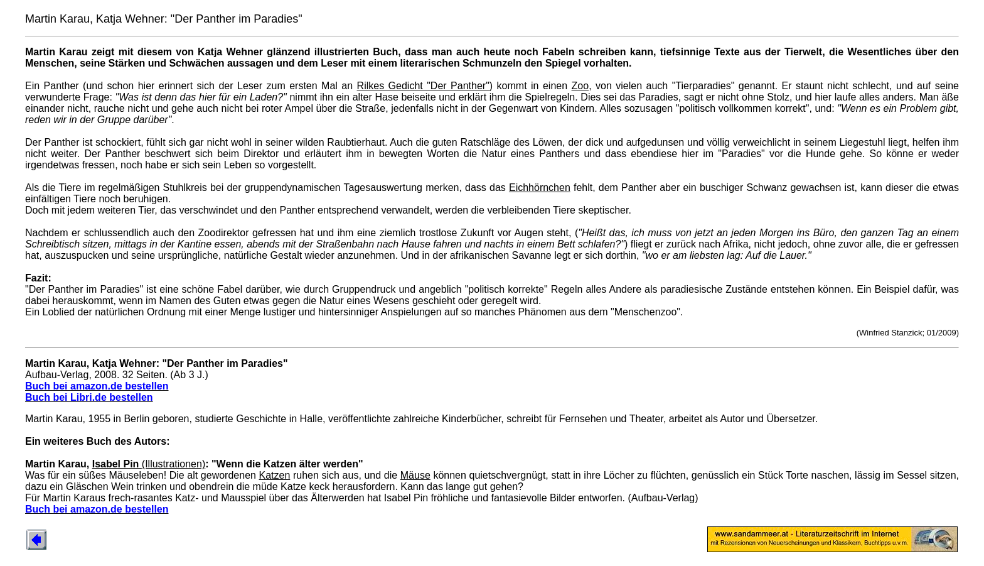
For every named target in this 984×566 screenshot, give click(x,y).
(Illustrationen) (173, 464)
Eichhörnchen (539, 187)
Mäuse (415, 475)
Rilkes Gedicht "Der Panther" (423, 85)
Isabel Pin (117, 464)
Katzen (275, 475)
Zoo (580, 85)
